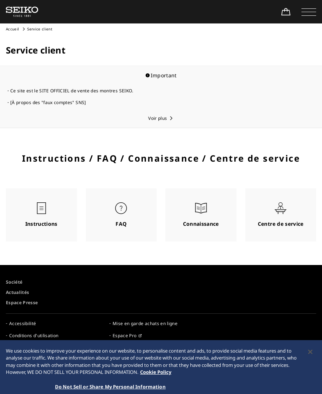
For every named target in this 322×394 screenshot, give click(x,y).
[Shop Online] (286, 11)
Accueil (12, 29)
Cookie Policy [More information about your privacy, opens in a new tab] (155, 376)
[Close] (310, 356)
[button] (309, 11)
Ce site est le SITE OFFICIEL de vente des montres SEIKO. (71, 91)
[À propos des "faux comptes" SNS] (48, 102)
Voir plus (157, 118)
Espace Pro (125, 335)
